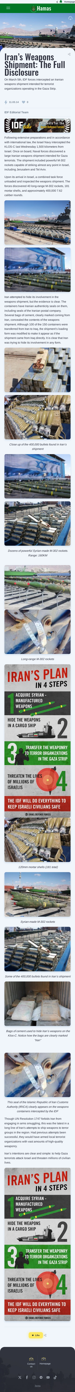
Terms (38, 1386)
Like (36, 1335)
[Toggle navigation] (8, 8)
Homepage (66, 1)
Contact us (31, 1362)
